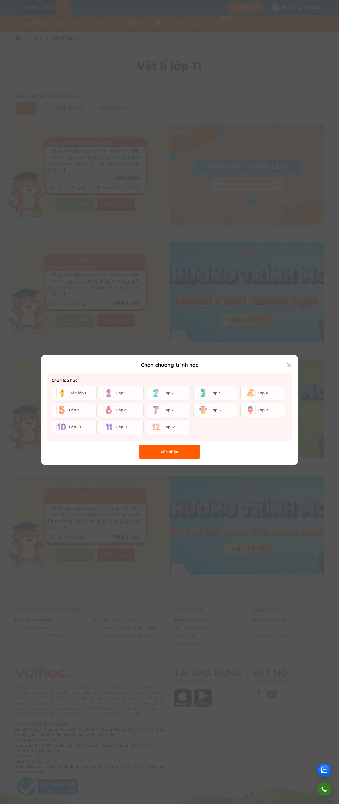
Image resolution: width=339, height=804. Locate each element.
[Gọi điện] (324, 789)
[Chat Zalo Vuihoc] (324, 770)
